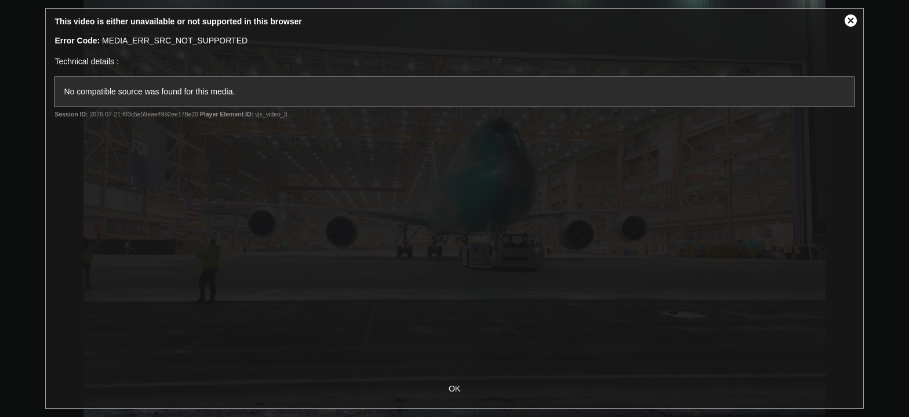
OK (454, 388)
